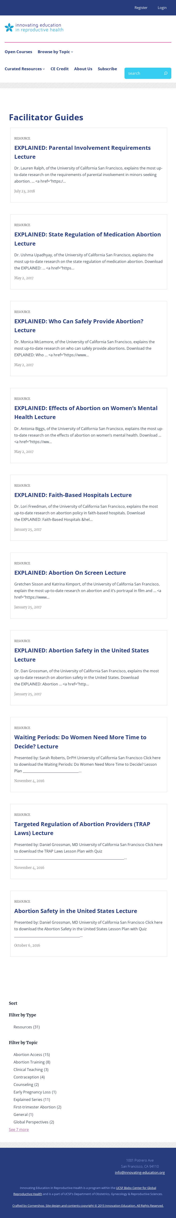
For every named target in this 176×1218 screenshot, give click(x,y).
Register (141, 7)
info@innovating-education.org (140, 1172)
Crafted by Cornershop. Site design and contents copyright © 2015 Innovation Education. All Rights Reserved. (88, 1205)
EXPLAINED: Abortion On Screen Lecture (70, 572)
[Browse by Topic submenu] (72, 52)
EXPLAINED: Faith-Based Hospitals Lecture (73, 495)
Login (162, 7)
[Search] (165, 73)
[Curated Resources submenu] (44, 69)
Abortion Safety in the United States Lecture (75, 911)
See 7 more (19, 1129)
